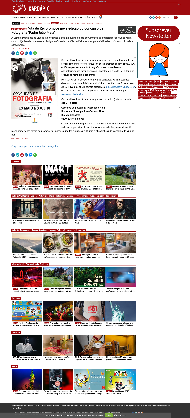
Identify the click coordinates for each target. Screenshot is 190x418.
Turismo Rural (32, 264)
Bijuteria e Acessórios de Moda (163, 98)
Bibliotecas (143, 84)
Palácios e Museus (157, 84)
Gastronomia (79, 230)
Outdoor (60, 17)
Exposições (111, 196)
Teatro (78, 196)
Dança (85, 196)
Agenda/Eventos (20, 17)
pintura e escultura (43, 23)
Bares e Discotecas (40, 230)
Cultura (33, 17)
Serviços (142, 92)
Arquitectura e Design (28, 196)
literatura (90, 23)
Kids (77, 17)
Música (92, 196)
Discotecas (165, 81)
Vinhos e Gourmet (65, 230)
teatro (71, 23)
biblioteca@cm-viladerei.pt (120, 87)
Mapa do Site (16, 408)
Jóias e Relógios (163, 92)
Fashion (70, 17)
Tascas (52, 230)
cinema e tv (64, 23)
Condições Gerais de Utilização (136, 406)
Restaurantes (26, 230)
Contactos (98, 406)
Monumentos (171, 84)
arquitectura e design (28, 23)
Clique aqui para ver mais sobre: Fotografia (34, 146)
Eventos (16, 161)
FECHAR (108, 415)
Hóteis (22, 264)
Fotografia (61, 196)
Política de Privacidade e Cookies (114, 406)
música (83, 23)
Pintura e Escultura (47, 196)
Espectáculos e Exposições (150, 95)
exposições (98, 23)
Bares (157, 81)
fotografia (55, 23)
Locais (95, 17)
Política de (119, 415)
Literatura (101, 196)
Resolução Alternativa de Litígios (159, 406)
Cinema (70, 196)
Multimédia (85, 17)
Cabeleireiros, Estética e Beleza (164, 90)
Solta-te (42, 17)
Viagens (51, 17)
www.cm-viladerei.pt (72, 94)
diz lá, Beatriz (28, 406)
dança (77, 23)
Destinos (44, 264)
